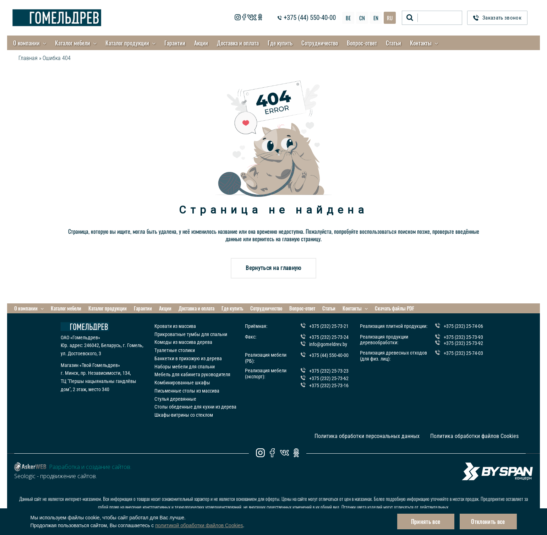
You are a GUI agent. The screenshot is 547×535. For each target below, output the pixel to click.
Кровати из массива (175, 326)
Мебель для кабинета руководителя (192, 374)
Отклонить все (488, 521)
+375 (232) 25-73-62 (329, 378)
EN (375, 18)
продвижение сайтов (68, 476)
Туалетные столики (174, 350)
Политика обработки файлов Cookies (474, 436)
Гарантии (174, 43)
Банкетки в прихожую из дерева (188, 358)
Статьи (393, 43)
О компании (26, 43)
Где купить (280, 43)
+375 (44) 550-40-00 (310, 18)
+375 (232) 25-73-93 (463, 337)
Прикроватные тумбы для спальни (190, 334)
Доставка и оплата (238, 43)
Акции (201, 43)
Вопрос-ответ (362, 43)
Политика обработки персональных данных (367, 436)
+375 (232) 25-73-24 (329, 337)
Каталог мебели (72, 43)
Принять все (426, 521)
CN (362, 18)
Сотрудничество (319, 43)
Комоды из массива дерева (183, 342)
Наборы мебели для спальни (184, 366)
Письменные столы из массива (186, 391)
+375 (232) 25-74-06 (463, 326)
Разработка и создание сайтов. (90, 467)
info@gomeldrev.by (328, 344)
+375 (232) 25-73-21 (329, 326)
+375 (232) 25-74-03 (463, 353)
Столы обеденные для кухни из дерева (195, 407)
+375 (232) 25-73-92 (463, 343)
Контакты (421, 43)
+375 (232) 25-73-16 (329, 385)
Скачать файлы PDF (394, 308)
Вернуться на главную (273, 268)
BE (348, 18)
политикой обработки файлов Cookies (199, 525)
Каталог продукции (127, 43)
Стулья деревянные (175, 399)
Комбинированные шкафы (182, 382)
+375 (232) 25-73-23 (329, 371)
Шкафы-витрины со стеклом (183, 415)
